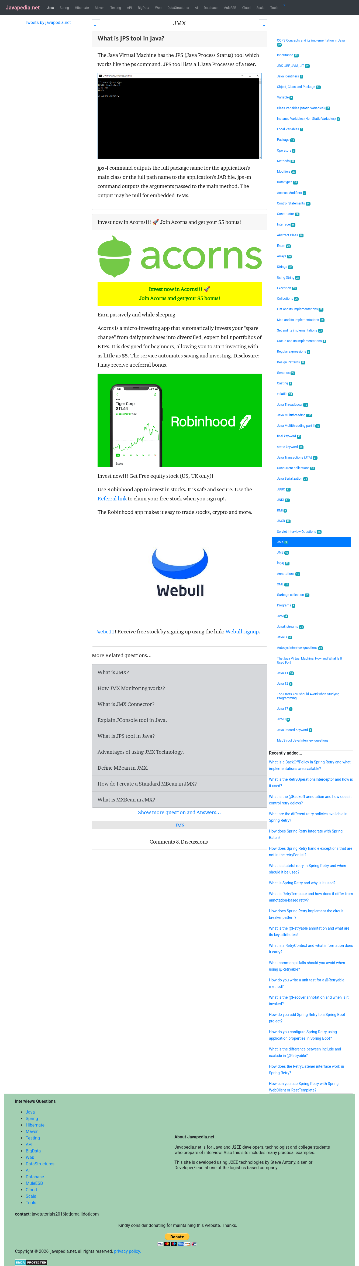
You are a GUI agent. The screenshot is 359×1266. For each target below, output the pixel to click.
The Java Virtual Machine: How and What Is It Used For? (309, 660)
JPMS (283, 719)
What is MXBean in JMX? (126, 799)
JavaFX (284, 637)
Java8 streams (290, 627)
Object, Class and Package (299, 87)
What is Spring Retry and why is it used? (302, 883)
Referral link (112, 498)
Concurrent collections (296, 468)
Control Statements (293, 204)
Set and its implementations (300, 331)
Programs (286, 605)
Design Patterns (291, 362)
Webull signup (242, 631)
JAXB (284, 521)
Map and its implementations (301, 320)
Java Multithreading (294, 415)
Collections (288, 299)
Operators (286, 151)
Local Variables (290, 129)
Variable (285, 97)
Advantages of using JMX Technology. (141, 752)
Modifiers (286, 172)
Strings (285, 267)
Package (286, 140)
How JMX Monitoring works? (131, 688)
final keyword (289, 436)
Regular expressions (293, 352)
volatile (285, 394)
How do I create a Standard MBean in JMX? (147, 783)
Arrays (284, 256)
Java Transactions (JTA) (297, 458)
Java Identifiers (290, 76)
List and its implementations (300, 309)
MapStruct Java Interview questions (303, 740)
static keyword (290, 447)
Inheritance (288, 55)
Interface (286, 225)
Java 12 (284, 684)
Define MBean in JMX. (123, 768)
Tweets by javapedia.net (48, 22)
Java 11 (285, 673)
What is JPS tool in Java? (126, 736)
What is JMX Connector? (126, 704)
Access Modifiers (291, 193)
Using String (288, 278)
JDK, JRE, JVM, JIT (293, 66)
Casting (284, 383)
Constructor (288, 214)
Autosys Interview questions (300, 648)
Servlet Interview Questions (299, 532)
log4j (283, 563)
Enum (284, 246)
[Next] (263, 25)
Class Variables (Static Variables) (303, 108)
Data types (287, 182)
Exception (287, 288)
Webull (106, 632)
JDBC (284, 489)
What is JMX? (113, 672)
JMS (180, 825)
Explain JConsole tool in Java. (132, 720)
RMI (282, 511)
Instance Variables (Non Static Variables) (308, 119)
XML (283, 584)
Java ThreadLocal (292, 405)
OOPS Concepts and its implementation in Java (311, 43)
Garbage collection (293, 595)
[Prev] (96, 25)
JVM (282, 616)
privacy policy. (127, 1251)
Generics (286, 373)
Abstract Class (290, 235)
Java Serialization (292, 479)
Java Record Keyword (294, 730)
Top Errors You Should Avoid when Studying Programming (308, 696)
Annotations (288, 574)
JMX (282, 542)
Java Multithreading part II (298, 426)
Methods (286, 161)
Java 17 (284, 709)
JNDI (283, 500)
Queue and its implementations (301, 341)
